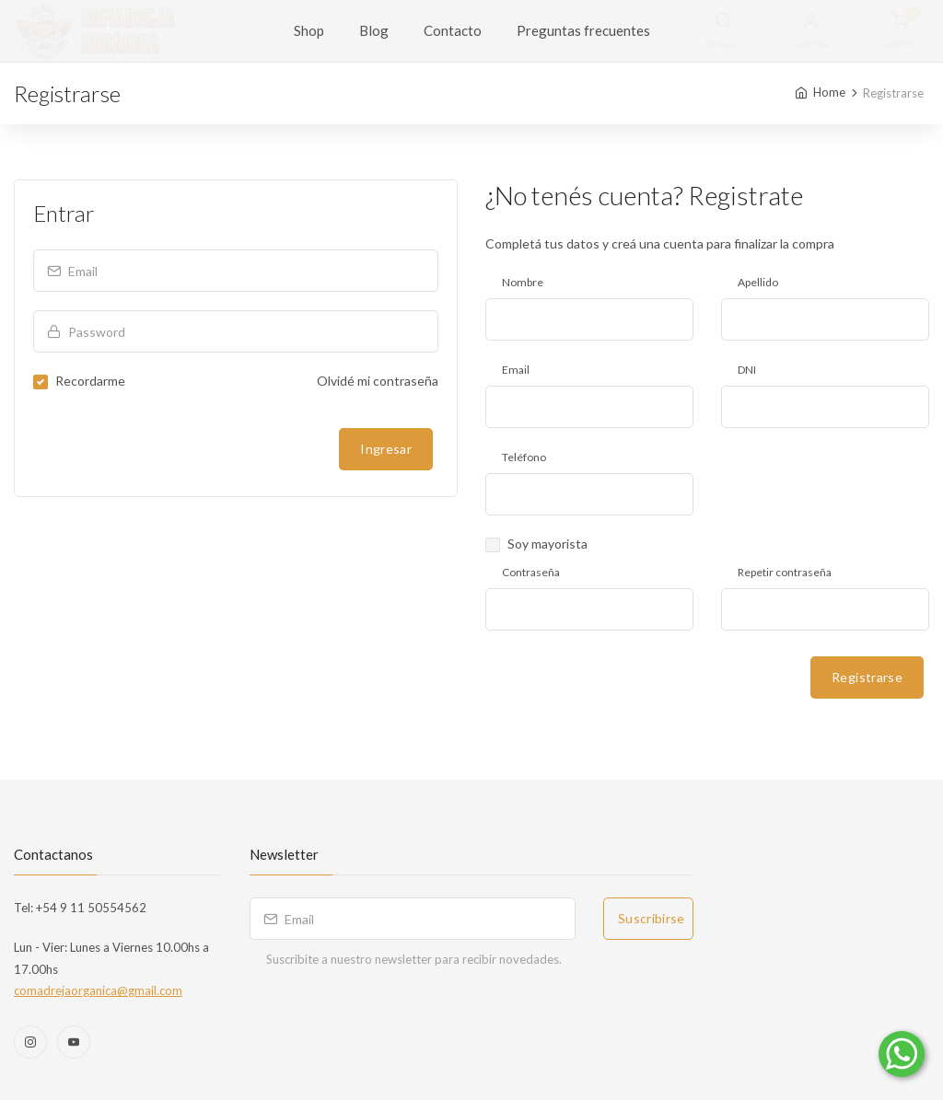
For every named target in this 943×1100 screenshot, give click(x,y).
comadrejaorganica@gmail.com (98, 990)
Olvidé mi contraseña (377, 380)
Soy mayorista (547, 543)
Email (516, 369)
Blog (374, 30)
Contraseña (531, 572)
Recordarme (90, 380)
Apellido (758, 282)
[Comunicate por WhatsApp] (902, 1054)
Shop (309, 30)
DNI (747, 369)
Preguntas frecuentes (583, 30)
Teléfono (524, 457)
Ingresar (386, 449)
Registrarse (867, 677)
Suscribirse (651, 918)
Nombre (522, 282)
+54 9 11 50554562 (89, 907)
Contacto (453, 30)
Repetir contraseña (785, 572)
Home (829, 92)
